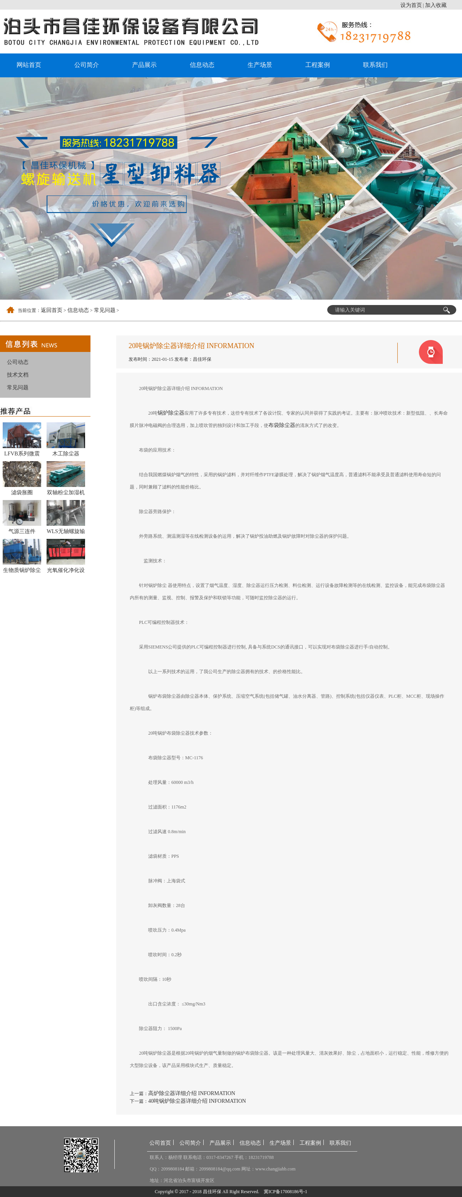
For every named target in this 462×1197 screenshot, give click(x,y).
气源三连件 (21, 531)
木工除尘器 (65, 454)
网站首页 (29, 65)
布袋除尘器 (281, 425)
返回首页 (51, 310)
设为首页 (411, 5)
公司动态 (17, 362)
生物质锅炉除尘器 (22, 571)
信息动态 (202, 65)
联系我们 (375, 65)
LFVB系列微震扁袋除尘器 (22, 455)
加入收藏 (436, 5)
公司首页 (160, 1143)
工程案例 (317, 65)
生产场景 (260, 65)
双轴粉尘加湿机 (66, 492)
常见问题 (105, 310)
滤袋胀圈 (22, 492)
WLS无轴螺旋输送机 (66, 532)
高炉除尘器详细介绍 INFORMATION (191, 1093)
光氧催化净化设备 (66, 571)
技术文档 (17, 375)
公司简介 (86, 65)
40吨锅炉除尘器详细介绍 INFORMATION (197, 1101)
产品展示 (144, 65)
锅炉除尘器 (170, 413)
